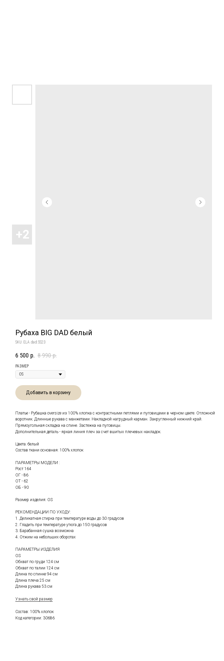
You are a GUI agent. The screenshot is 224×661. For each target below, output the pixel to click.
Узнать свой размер (34, 599)
